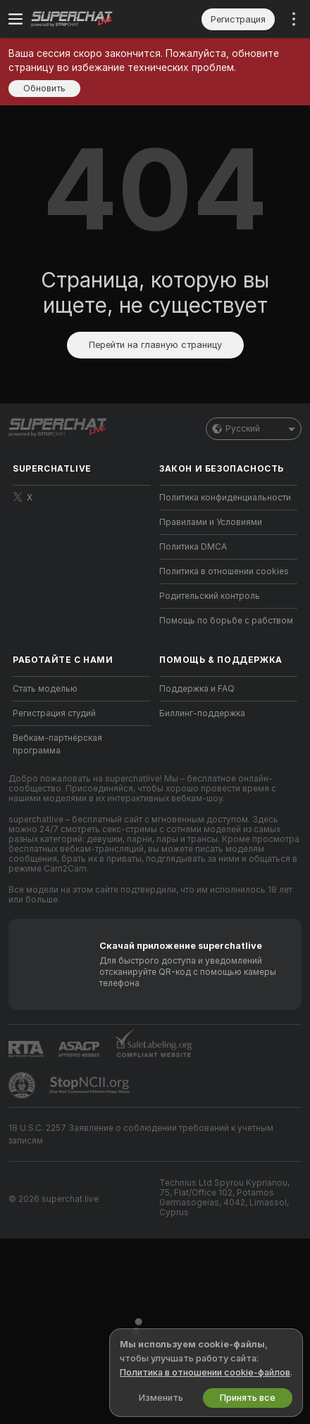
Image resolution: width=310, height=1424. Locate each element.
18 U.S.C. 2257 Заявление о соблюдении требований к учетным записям (140, 1134)
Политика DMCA (193, 547)
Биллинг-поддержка (202, 713)
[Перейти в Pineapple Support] (23, 1085)
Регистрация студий (54, 713)
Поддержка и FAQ (197, 689)
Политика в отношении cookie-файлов (205, 1372)
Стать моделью (45, 689)
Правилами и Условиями (210, 522)
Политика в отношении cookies (224, 571)
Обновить (44, 88)
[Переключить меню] (15, 19)
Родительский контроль (209, 596)
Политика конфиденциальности (225, 498)
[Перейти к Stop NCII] (90, 1085)
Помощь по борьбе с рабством (226, 621)
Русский (253, 428)
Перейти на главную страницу (155, 344)
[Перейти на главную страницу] (93, 19)
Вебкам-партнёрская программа (57, 744)
